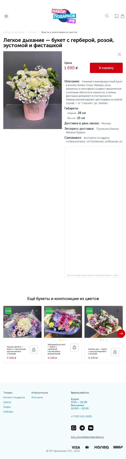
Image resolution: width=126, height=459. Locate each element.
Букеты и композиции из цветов (59, 32)
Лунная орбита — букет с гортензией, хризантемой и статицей (16, 350)
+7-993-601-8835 (81, 416)
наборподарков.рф (13, 32)
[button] (121, 333)
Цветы (7, 402)
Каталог (32, 32)
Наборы (8, 411)
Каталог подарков (14, 397)
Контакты (37, 397)
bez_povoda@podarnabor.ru (87, 437)
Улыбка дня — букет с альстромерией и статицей (97, 351)
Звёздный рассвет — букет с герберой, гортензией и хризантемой (56, 349)
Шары (6, 406)
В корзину (106, 68)
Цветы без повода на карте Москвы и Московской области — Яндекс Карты (95, 275)
